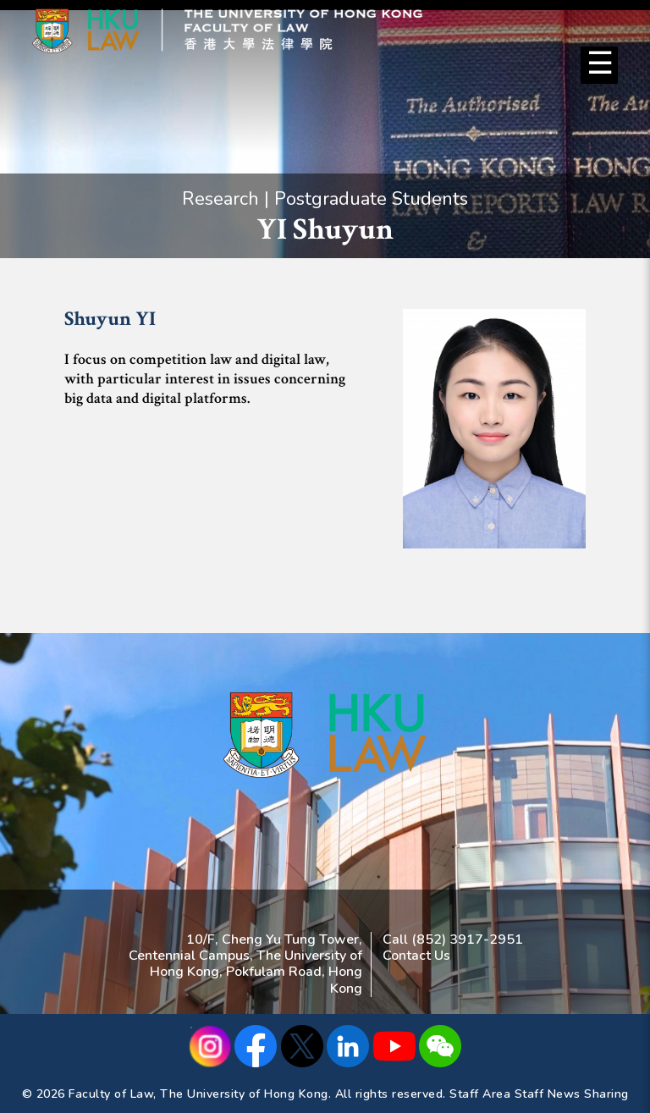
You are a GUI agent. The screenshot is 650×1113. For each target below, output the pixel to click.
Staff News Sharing (572, 1094)
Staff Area (479, 1094)
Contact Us (416, 955)
